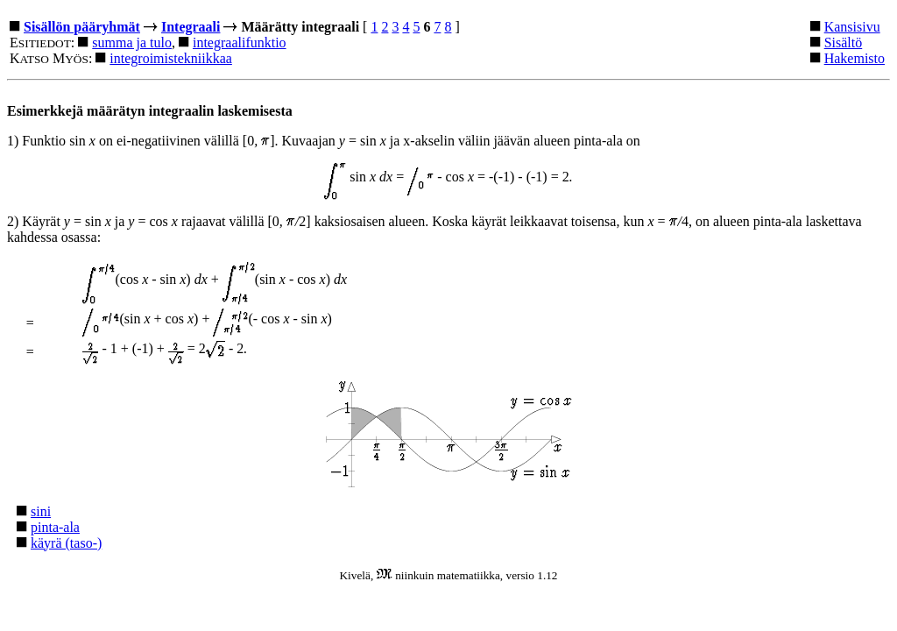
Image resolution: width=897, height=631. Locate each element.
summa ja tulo (132, 42)
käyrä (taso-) (66, 542)
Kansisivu (852, 26)
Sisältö (843, 42)
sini (41, 511)
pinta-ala (55, 527)
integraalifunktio (239, 42)
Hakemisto (854, 58)
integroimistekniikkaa (170, 58)
